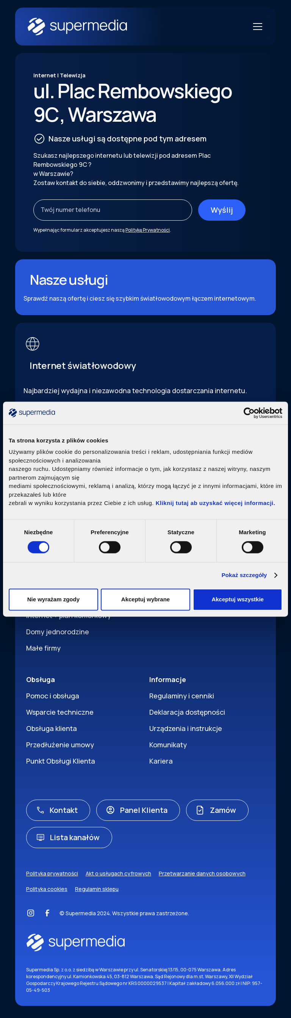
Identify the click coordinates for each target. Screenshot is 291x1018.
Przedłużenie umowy (60, 744)
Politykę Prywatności (147, 230)
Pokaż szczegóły (244, 575)
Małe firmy (43, 648)
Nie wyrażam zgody (53, 599)
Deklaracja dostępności (187, 712)
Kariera (161, 760)
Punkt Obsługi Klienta (60, 760)
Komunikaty (168, 744)
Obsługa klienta (51, 728)
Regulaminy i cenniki (181, 695)
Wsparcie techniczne (60, 712)
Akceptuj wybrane (145, 599)
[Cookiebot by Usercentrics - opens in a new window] (249, 413)
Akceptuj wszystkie (237, 599)
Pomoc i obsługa (52, 695)
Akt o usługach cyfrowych (118, 873)
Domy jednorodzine (57, 631)
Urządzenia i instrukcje (185, 728)
